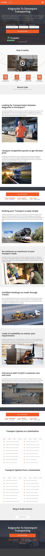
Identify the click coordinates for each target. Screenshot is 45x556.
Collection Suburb (22, 25)
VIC (14, 439)
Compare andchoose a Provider (28, 81)
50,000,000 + (12, 198)
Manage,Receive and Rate (39, 81)
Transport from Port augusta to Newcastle (12, 441)
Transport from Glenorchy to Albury (11, 462)
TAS (30, 439)
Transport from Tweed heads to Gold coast (33, 486)
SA (24, 439)
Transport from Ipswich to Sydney (31, 459)
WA (19, 439)
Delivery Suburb (32, 25)
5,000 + (35, 198)
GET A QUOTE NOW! (22, 31)
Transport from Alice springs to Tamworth (32, 444)
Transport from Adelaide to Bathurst (32, 453)
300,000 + (24, 198)
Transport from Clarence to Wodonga (32, 498)
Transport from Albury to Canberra (11, 498)
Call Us (10, 2)
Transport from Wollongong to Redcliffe (32, 483)
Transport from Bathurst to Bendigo (31, 492)
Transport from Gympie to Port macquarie (33, 456)
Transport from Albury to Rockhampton (11, 486)
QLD (9, 439)
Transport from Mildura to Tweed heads (32, 450)
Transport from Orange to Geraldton (32, 501)
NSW (4, 439)
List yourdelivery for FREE (5, 81)
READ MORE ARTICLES (22, 516)
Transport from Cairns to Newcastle (31, 462)
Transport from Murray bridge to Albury (11, 456)
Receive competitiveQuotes (17, 81)
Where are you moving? (10, 25)
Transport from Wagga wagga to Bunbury (12, 489)
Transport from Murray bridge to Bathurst (32, 447)
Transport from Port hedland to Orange (11, 450)
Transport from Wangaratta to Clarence (32, 441)
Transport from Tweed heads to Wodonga (12, 492)
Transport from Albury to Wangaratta (11, 480)
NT (40, 439)
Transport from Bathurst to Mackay (31, 480)
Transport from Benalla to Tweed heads (11, 453)
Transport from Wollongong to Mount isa (32, 495)
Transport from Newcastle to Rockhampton (12, 501)
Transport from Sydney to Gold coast (11, 483)
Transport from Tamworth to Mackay (11, 495)
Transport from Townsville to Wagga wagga (12, 444)
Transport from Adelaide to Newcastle (11, 459)
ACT (35, 439)
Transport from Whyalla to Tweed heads (11, 447)
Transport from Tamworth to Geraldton (32, 489)
